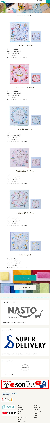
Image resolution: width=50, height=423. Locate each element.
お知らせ (19, 413)
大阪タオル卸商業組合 (6, 394)
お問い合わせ (26, 278)
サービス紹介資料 (36, 409)
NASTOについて (21, 407)
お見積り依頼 (26, 288)
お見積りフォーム (36, 407)
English (35, 415)
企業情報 (19, 405)
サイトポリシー (36, 413)
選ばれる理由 (20, 409)
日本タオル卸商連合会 (6, 392)
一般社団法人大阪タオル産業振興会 (9, 393)
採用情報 (19, 419)
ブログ (19, 415)
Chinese (35, 417)
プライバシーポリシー (37, 411)
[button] (48, 1)
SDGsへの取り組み (21, 421)
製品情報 (19, 411)
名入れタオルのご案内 (22, 417)
